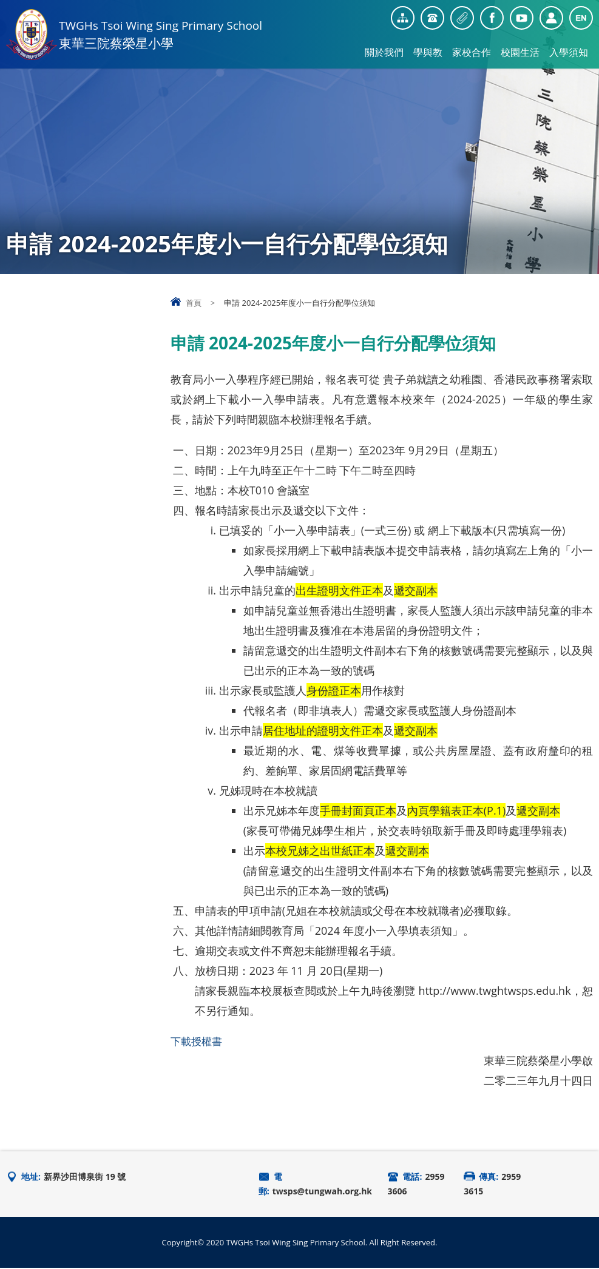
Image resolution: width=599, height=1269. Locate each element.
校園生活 (520, 52)
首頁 (193, 302)
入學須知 (568, 52)
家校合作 (471, 52)
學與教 (427, 52)
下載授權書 (198, 1041)
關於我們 (384, 52)
